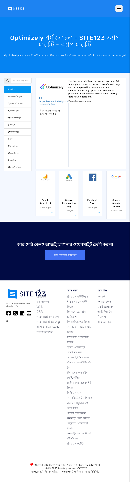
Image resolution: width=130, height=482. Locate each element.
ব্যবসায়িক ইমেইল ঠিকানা (79, 398)
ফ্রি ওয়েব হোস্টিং (75, 443)
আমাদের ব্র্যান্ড (105, 322)
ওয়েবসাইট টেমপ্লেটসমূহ (48, 322)
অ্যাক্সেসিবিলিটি (92, 472)
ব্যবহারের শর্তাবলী (39, 472)
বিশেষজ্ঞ (102, 316)
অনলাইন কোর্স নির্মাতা (78, 418)
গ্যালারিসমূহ (13, 132)
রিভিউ (40, 311)
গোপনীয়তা (54, 472)
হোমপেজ (41, 296)
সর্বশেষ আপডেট (45, 332)
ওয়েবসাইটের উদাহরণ (48, 316)
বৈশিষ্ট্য (40, 306)
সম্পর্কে (101, 296)
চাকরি (106, 306)
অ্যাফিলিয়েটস (105, 311)
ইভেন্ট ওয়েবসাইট (76, 347)
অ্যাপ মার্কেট (48, 327)
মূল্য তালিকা (13, 146)
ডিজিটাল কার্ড (74, 392)
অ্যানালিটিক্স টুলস (15, 96)
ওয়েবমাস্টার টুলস (15, 118)
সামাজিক (12, 160)
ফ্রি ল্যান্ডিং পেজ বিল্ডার (78, 322)
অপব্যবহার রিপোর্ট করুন (72, 472)
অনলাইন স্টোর (14, 153)
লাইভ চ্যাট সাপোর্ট (15, 104)
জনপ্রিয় (11, 89)
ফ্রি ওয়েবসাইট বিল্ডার (78, 296)
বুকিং (10, 139)
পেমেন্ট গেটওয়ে (14, 167)
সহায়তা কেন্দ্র (104, 301)
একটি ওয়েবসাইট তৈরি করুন (65, 255)
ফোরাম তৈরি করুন (76, 413)
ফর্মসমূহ (11, 125)
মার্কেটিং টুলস (13, 111)
